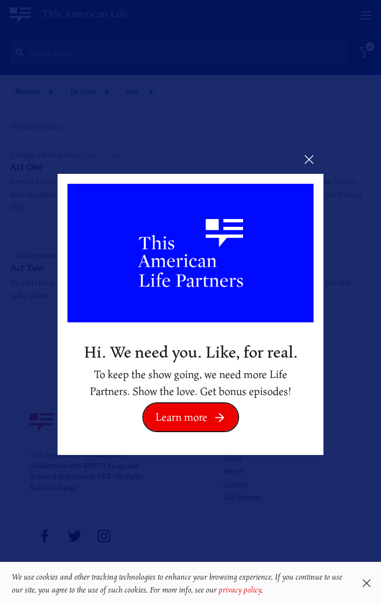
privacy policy (240, 590)
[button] (266, 591)
